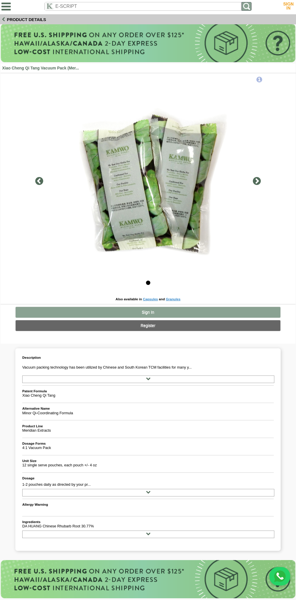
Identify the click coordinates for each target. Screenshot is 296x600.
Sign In (148, 312)
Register (147, 325)
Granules (173, 299)
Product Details (26, 19)
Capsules (150, 299)
